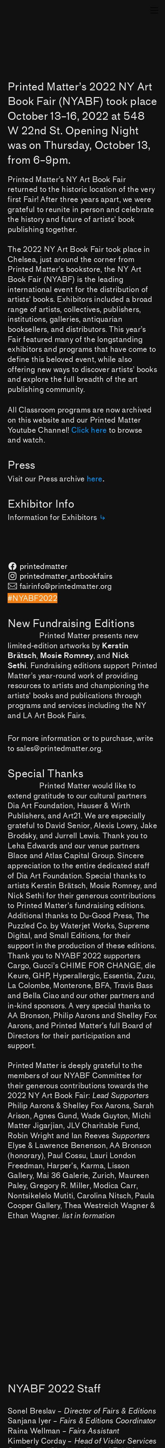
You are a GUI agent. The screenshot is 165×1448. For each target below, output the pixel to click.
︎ (103, 517)
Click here (89, 430)
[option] (82, 1330)
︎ (154, 10)
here (95, 479)
